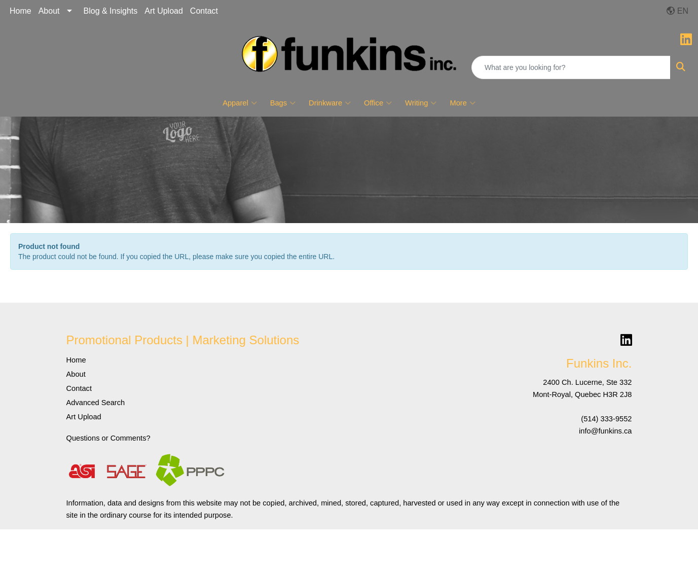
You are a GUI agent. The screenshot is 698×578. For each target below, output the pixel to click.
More (462, 103)
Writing (420, 103)
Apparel (240, 103)
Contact (204, 11)
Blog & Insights (111, 11)
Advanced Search (95, 403)
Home (20, 11)
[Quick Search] (571, 67)
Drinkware (330, 103)
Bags (283, 103)
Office (378, 103)
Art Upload (163, 11)
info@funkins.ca (605, 431)
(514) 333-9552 (606, 419)
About (49, 11)
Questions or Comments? (108, 438)
